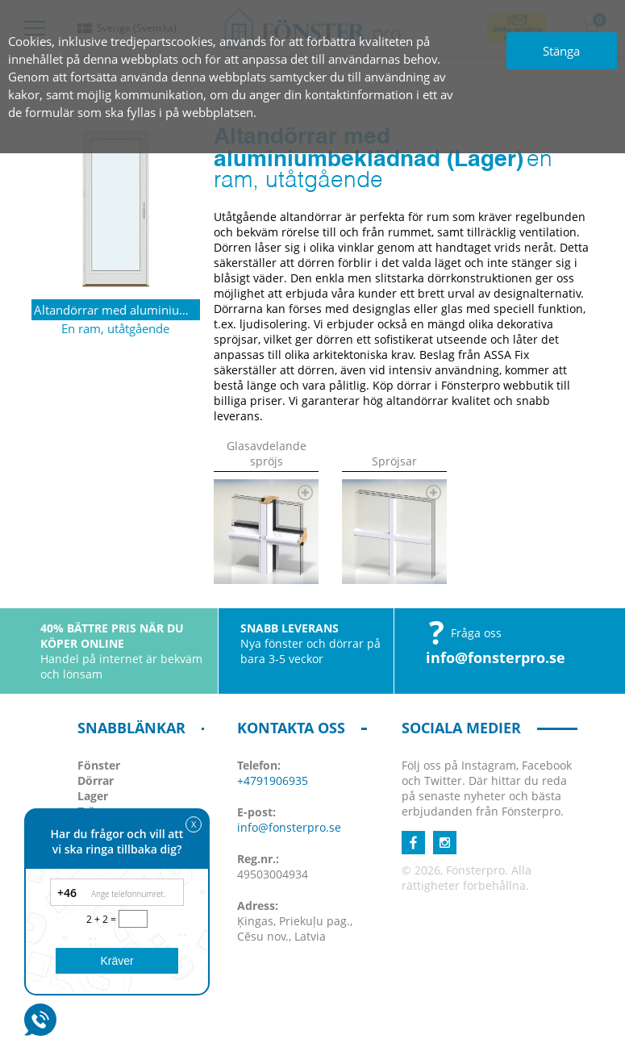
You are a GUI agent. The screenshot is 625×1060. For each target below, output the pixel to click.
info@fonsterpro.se (495, 657)
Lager (92, 795)
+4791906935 (272, 780)
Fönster (98, 765)
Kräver (116, 960)
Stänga (561, 51)
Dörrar (95, 780)
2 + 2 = (102, 919)
